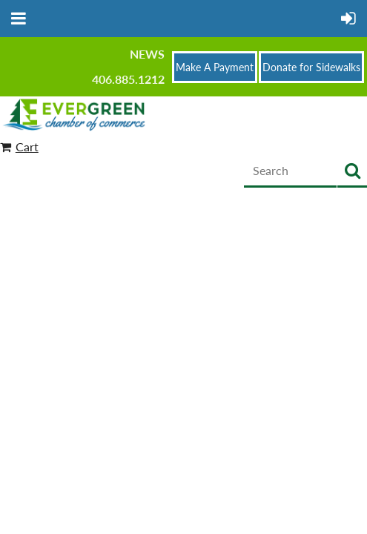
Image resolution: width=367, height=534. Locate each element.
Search (352, 172)
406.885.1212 (128, 79)
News (147, 54)
